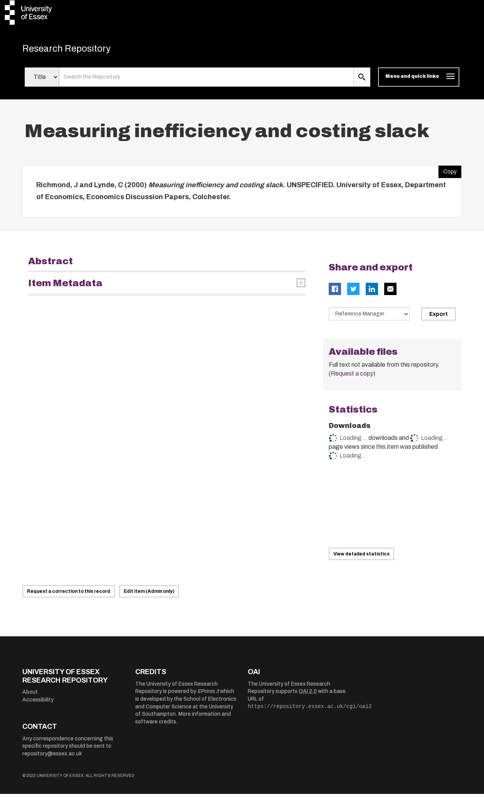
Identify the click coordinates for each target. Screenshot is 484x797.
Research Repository (76, 50)
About (30, 695)
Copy (447, 172)
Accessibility (38, 702)
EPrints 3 (208, 694)
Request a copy (352, 376)
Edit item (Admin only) (149, 594)
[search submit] (361, 80)
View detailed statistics (361, 557)
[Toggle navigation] (418, 80)
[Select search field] (42, 80)
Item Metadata (65, 286)
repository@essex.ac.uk (52, 757)
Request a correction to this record (68, 594)
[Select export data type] (369, 316)
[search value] (206, 80)
